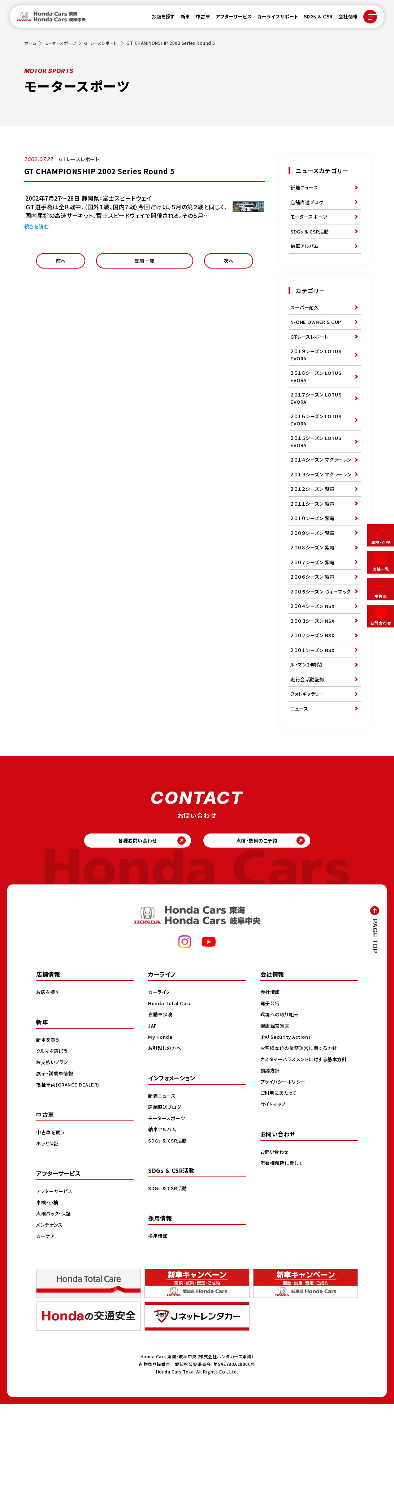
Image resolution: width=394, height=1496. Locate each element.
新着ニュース (305, 188)
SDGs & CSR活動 (310, 238)
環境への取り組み (280, 1106)
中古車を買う (51, 1223)
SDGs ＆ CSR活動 (168, 1232)
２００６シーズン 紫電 (314, 637)
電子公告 (270, 1094)
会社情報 (344, 18)
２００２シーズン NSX (314, 711)
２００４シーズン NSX (314, 678)
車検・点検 (48, 1294)
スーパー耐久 (305, 318)
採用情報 (158, 1327)
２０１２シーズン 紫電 (314, 537)
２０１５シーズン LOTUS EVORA (317, 468)
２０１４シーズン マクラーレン (320, 492)
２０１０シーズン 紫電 (314, 570)
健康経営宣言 (276, 1117)
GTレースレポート (105, 43)
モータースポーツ (62, 43)
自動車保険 (161, 1106)
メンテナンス (50, 1316)
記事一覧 (145, 263)
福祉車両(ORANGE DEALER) (69, 1176)
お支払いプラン (53, 1153)
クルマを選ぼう (53, 1142)
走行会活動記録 (308, 761)
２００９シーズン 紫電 (314, 587)
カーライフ (160, 1083)
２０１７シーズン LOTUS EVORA (317, 420)
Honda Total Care (171, 1094)
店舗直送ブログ (308, 205)
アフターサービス (229, 18)
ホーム (30, 43)
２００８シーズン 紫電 (314, 604)
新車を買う (48, 1131)
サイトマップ (274, 1195)
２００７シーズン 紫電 (314, 620)
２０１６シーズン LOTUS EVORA (317, 444)
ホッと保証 (48, 1235)
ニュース (299, 794)
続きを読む (38, 226)
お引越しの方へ (165, 1139)
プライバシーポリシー (284, 1173)
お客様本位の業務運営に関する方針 (301, 1139)
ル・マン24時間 (307, 744)
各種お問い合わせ (132, 930)
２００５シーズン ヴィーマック (320, 657)
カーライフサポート (273, 18)
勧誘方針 (270, 1162)
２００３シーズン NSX (314, 694)
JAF (153, 1117)
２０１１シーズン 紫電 (314, 554)
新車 (181, 18)
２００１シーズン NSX (314, 728)
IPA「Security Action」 (288, 1128)
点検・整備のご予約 (262, 930)
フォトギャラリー (308, 777)
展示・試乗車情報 (55, 1165)
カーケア (46, 1327)
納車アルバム (305, 254)
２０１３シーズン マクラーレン (320, 517)
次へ (228, 263)
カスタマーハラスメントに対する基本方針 (306, 1150)
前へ (60, 263)
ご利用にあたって (279, 1184)
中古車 (198, 18)
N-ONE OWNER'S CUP (317, 334)
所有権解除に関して (283, 1254)
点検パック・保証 (54, 1305)
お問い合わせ (275, 1243)
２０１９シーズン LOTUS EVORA (317, 371)
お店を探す (159, 18)
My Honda (161, 1128)
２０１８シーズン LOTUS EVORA (317, 396)
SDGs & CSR (314, 18)
